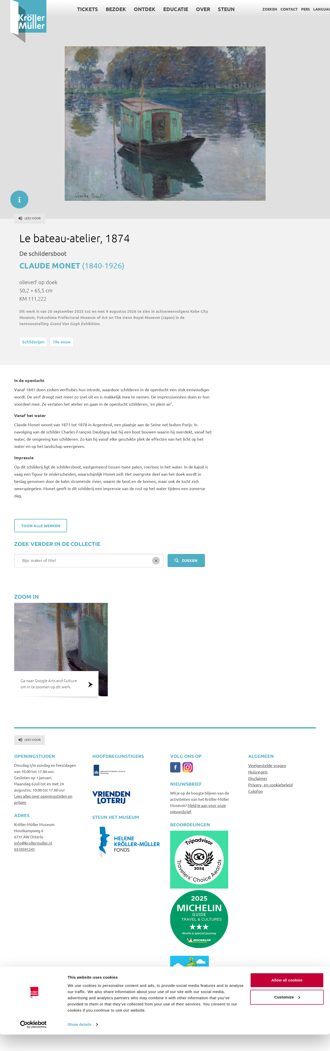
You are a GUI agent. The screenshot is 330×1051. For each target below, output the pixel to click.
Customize (287, 1013)
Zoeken (259, 9)
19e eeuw (62, 341)
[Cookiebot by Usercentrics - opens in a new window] (33, 1041)
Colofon (255, 791)
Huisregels (258, 771)
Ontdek (134, 9)
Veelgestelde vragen (267, 765)
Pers (295, 9)
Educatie (165, 9)
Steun (216, 9)
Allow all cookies (287, 997)
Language (313, 9)
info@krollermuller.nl (33, 842)
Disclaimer (257, 778)
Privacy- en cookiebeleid (270, 784)
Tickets (77, 9)
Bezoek (106, 9)
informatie (16, 196)
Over (193, 9)
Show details (80, 1041)
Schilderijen (33, 341)
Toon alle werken (40, 525)
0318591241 (24, 849)
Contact (278, 9)
